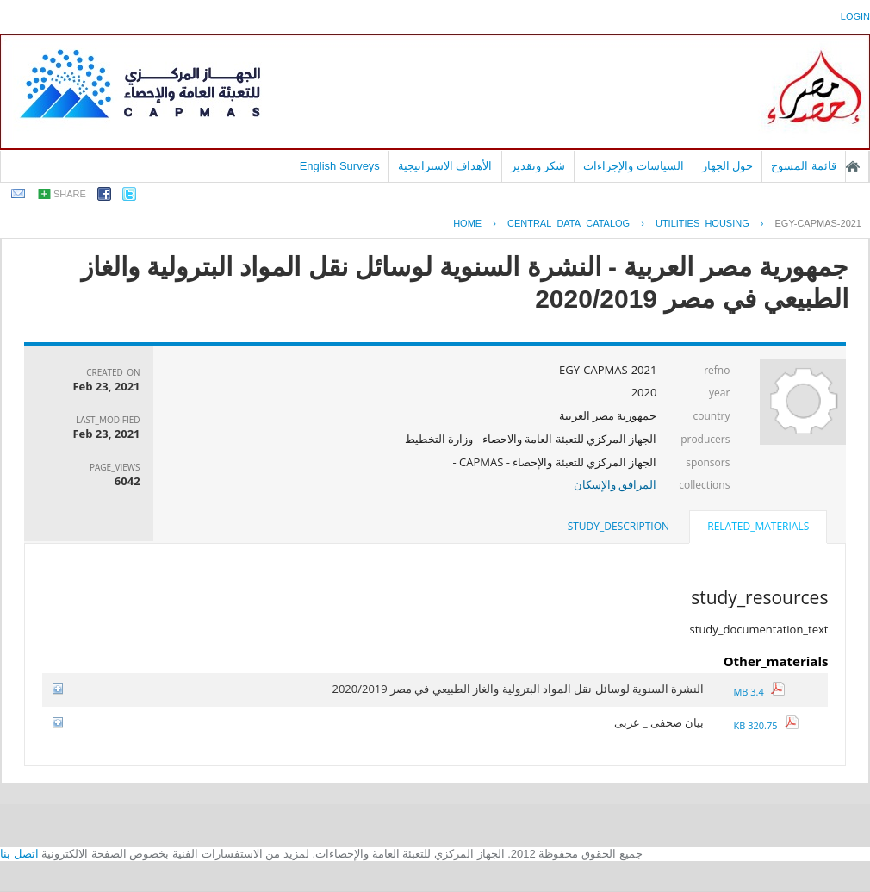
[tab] (758, 528)
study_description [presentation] (618, 526)
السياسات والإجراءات (633, 165)
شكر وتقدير (538, 165)
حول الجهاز (728, 165)
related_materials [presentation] (758, 526)
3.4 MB (759, 691)
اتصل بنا (19, 853)
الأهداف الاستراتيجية (445, 165)
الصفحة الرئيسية (853, 166)
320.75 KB (766, 725)
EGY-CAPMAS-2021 (818, 223)
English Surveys (340, 165)
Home (467, 223)
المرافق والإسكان (615, 484)
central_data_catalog (568, 223)
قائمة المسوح (803, 165)
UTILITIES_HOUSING (702, 223)
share (69, 194)
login (855, 16)
